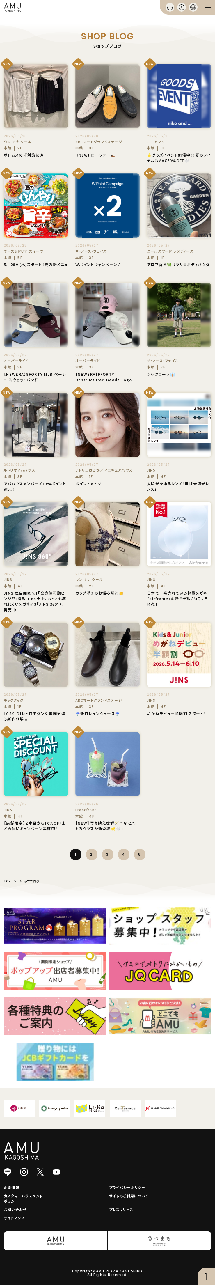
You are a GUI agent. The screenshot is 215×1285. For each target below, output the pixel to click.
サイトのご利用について (128, 1195)
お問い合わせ (15, 1209)
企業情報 (11, 1187)
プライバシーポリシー (127, 1187)
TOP (7, 881)
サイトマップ (14, 1217)
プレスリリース (121, 1209)
